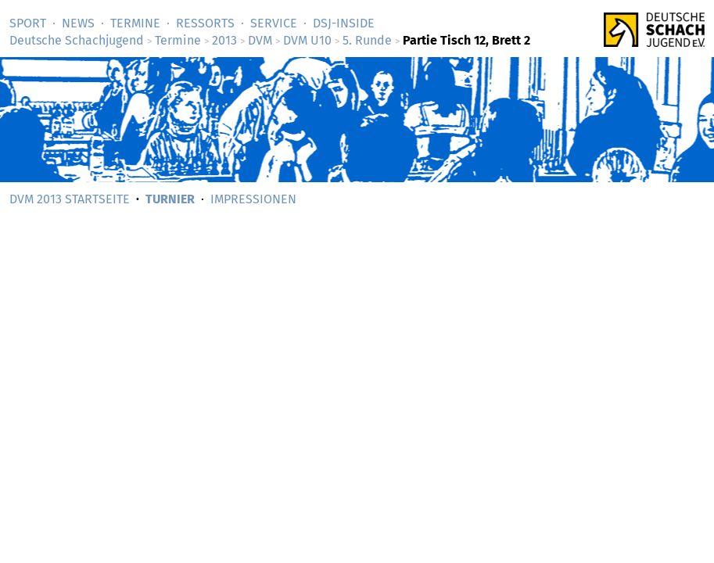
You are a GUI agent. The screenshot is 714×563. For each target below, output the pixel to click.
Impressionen (253, 199)
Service (273, 23)
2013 (224, 40)
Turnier (170, 199)
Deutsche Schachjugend (76, 40)
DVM (260, 40)
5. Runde (367, 40)
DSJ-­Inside (344, 23)
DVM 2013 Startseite (69, 199)
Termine (135, 23)
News (78, 23)
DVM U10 (307, 40)
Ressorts (205, 23)
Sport (27, 23)
